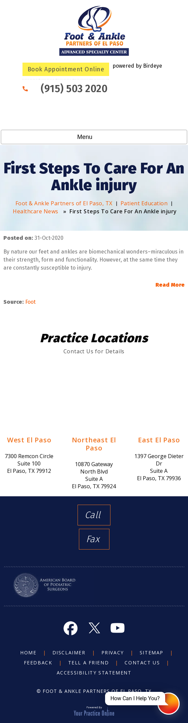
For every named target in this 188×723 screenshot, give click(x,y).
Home (28, 652)
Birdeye (152, 66)
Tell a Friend (88, 662)
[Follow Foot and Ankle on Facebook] (70, 628)
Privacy (112, 652)
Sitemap (151, 652)
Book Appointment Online (66, 69)
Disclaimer (69, 652)
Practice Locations (94, 338)
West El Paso (29, 439)
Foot (30, 302)
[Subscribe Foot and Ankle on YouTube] (117, 628)
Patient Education (144, 203)
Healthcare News (35, 211)
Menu (92, 137)
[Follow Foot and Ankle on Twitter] (94, 628)
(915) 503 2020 (74, 89)
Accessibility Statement (94, 672)
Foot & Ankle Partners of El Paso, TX (63, 203)
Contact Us (142, 662)
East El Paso (159, 439)
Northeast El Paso (94, 443)
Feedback (38, 662)
